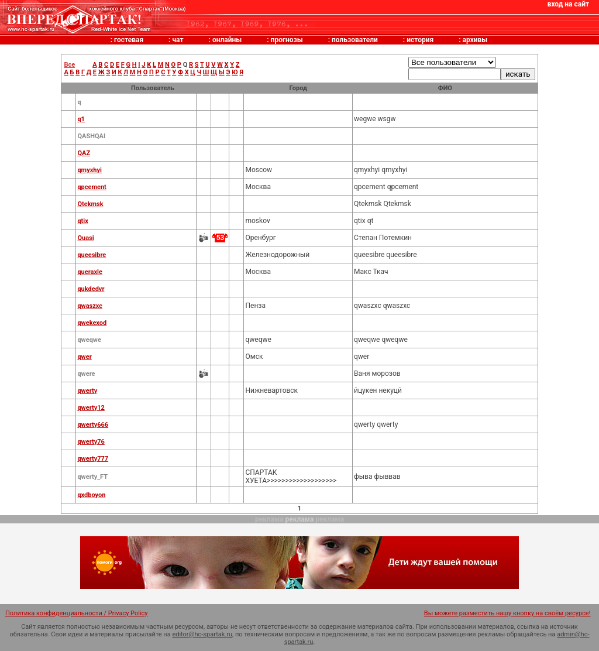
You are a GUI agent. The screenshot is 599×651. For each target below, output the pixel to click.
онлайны (227, 40)
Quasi (85, 238)
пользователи (355, 40)
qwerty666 (92, 425)
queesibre (91, 255)
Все (69, 64)
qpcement (91, 187)
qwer (84, 357)
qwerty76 (90, 442)
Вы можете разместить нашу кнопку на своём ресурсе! (507, 613)
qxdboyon (91, 495)
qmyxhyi (89, 170)
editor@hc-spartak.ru (202, 634)
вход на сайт (568, 4)
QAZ (83, 153)
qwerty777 (92, 458)
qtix (82, 221)
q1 (81, 119)
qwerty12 (90, 408)
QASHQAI (91, 136)
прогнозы (287, 40)
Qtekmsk (90, 204)
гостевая (128, 40)
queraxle (89, 272)
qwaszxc (89, 306)
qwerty (87, 391)
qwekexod (91, 323)
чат (177, 40)
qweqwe (89, 340)
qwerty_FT (92, 477)
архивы (475, 40)
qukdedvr (90, 289)
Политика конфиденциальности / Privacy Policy (76, 613)
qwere (86, 374)
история (420, 40)
